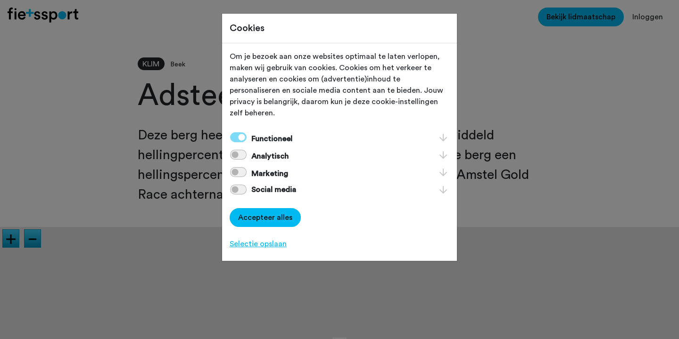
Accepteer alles (265, 217)
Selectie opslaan (258, 244)
